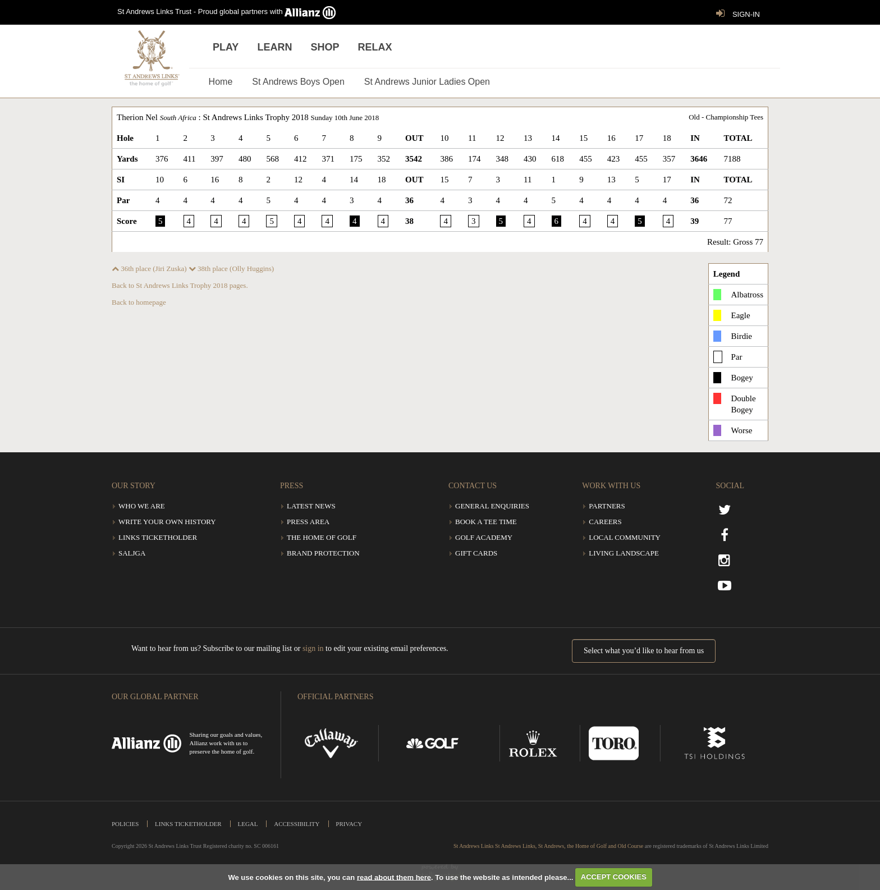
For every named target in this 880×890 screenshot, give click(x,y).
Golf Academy (483, 537)
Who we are (141, 506)
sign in (313, 648)
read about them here (394, 877)
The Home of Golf (321, 537)
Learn (274, 47)
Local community (625, 537)
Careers (605, 521)
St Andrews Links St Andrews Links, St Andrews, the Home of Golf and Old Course (548, 846)
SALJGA (131, 553)
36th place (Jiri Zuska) (149, 268)
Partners (607, 506)
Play (226, 47)
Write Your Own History (167, 521)
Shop (324, 47)
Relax (375, 47)
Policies (125, 823)
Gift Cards (476, 553)
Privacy (349, 823)
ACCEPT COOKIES (614, 877)
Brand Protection (323, 553)
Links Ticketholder (157, 537)
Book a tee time (486, 521)
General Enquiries (492, 506)
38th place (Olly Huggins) (231, 268)
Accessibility (296, 823)
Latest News (311, 506)
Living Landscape (624, 553)
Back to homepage (139, 302)
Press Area (308, 521)
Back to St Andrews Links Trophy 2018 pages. (180, 285)
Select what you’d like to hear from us (644, 650)
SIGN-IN (735, 13)
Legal (247, 823)
